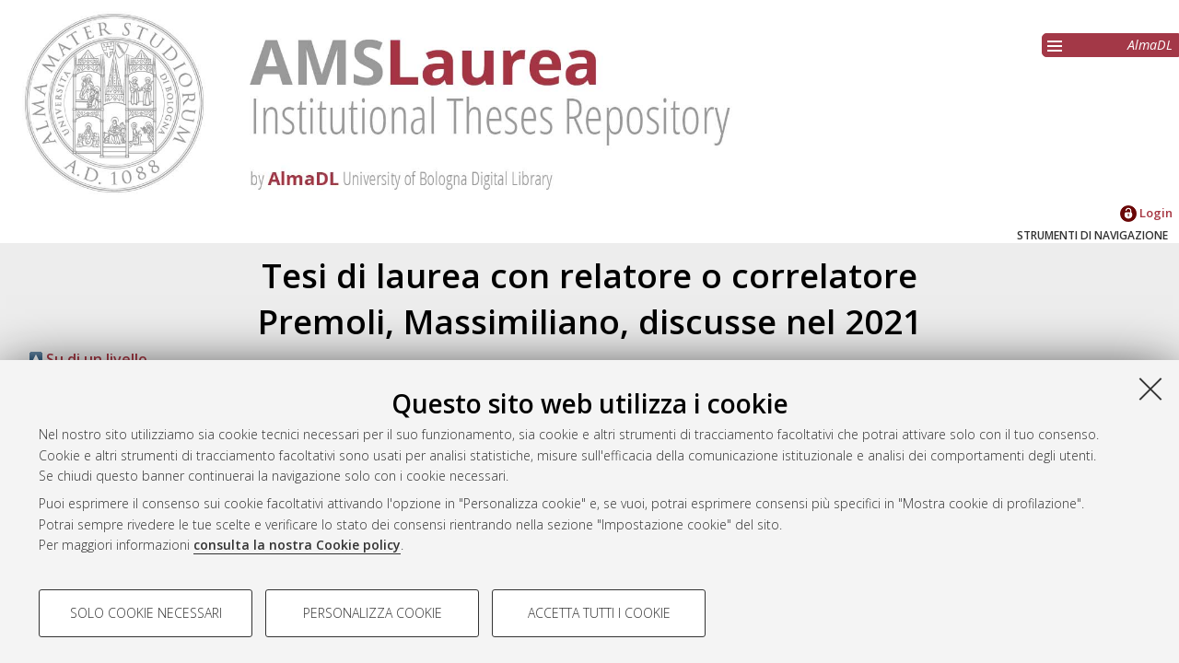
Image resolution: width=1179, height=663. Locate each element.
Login (1146, 212)
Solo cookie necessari (146, 613)
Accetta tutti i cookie (599, 613)
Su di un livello (88, 359)
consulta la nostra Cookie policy (297, 544)
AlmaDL (1150, 44)
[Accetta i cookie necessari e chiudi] (1150, 388)
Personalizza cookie (372, 613)
